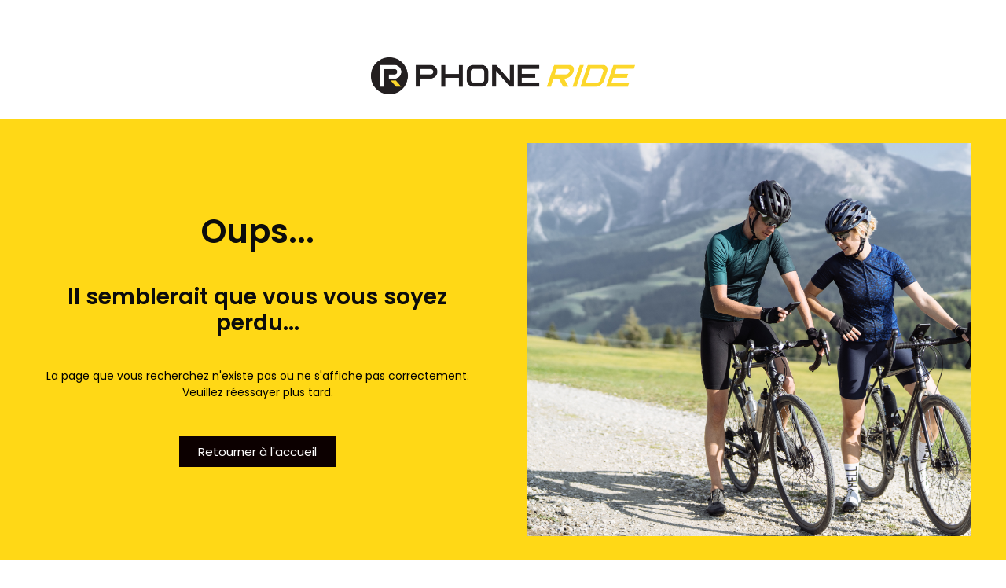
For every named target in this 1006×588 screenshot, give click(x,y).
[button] (257, 451)
